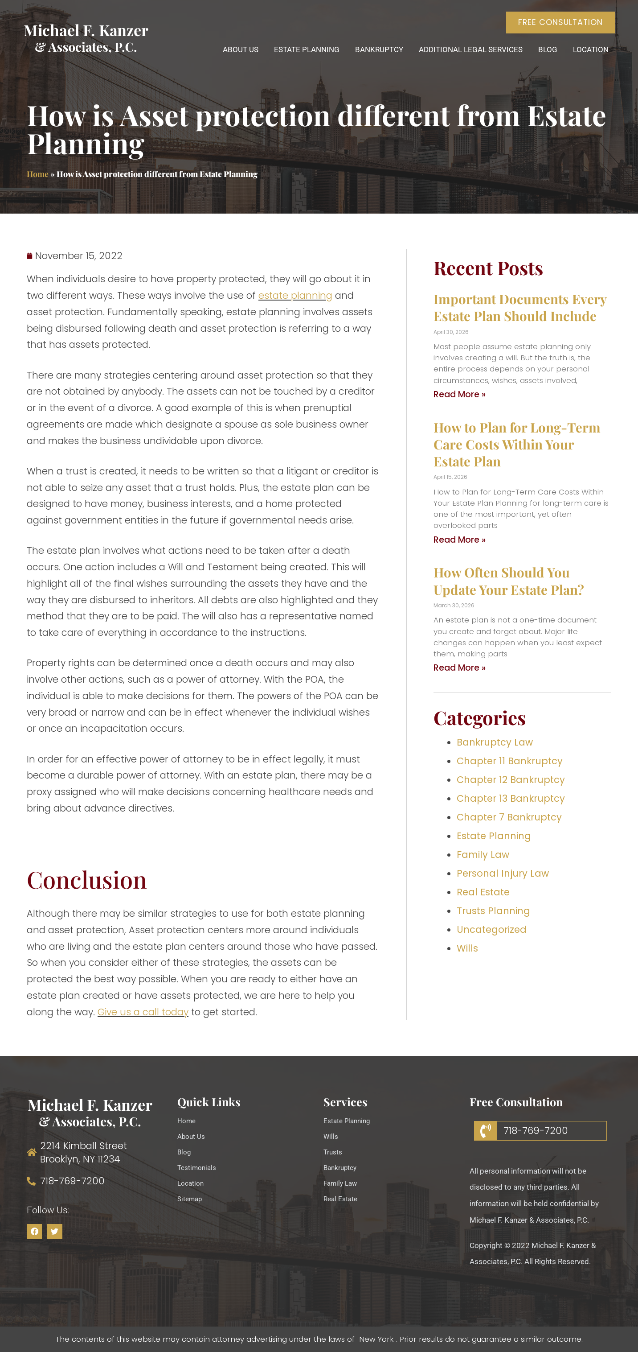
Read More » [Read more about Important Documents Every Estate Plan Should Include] (460, 403)
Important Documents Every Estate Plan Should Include (520, 315)
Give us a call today (143, 1020)
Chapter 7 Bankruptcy (509, 825)
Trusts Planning (493, 918)
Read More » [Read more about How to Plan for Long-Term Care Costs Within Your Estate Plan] (460, 548)
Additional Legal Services (467, 55)
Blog (543, 55)
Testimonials (199, 1175)
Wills (467, 956)
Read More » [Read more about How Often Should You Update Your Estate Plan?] (460, 676)
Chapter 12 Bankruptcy (511, 788)
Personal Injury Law (503, 881)
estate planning (295, 303)
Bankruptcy (375, 55)
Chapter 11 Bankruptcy (510, 769)
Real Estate (483, 900)
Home (38, 182)
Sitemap (191, 1207)
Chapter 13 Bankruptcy (511, 806)
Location (587, 55)
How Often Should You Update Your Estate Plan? (509, 589)
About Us (236, 55)
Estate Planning (302, 55)
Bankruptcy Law (495, 750)
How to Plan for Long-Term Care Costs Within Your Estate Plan (517, 452)
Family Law (483, 862)
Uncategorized (492, 937)
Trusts (334, 1160)
